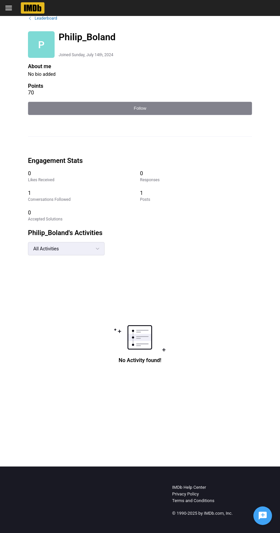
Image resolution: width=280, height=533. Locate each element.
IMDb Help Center (189, 487)
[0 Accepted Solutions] (84, 215)
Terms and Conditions (193, 500)
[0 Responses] (196, 176)
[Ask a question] (262, 515)
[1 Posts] (196, 196)
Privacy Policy (185, 493)
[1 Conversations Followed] (84, 196)
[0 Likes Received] (84, 176)
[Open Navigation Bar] (10, 8)
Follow (140, 108)
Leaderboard (42, 18)
